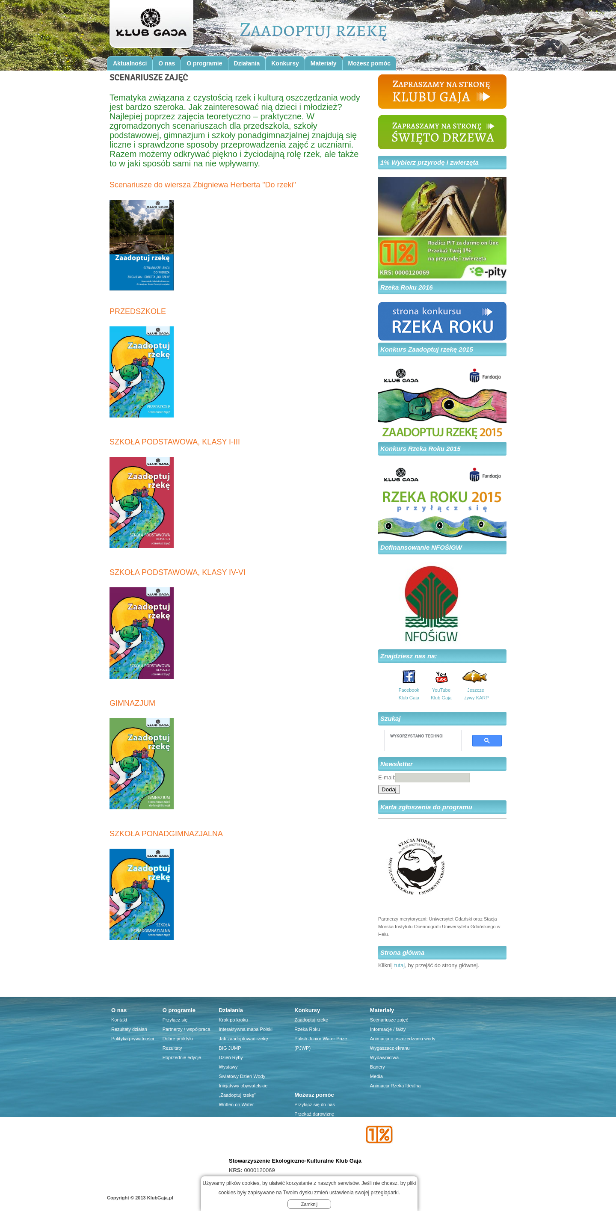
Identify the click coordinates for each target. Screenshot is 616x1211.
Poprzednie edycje (182, 1057)
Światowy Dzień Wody (242, 1076)
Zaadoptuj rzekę (311, 1019)
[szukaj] (416, 736)
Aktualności (130, 63)
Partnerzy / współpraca (186, 1029)
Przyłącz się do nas (314, 1104)
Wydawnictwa (384, 1057)
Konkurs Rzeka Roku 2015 (420, 448)
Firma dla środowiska (316, 1142)
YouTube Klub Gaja (441, 693)
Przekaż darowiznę (314, 1113)
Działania (247, 63)
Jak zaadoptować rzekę (243, 1038)
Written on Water (236, 1104)
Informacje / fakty (388, 1029)
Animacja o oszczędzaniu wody (402, 1038)
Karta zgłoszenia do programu (426, 807)
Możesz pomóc (369, 63)
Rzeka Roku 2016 (406, 287)
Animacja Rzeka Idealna (395, 1085)
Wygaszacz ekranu (390, 1048)
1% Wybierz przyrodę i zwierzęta (429, 162)
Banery (377, 1066)
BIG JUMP (230, 1048)
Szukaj (390, 718)
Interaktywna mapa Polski (245, 1029)
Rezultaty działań (129, 1029)
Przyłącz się (175, 1019)
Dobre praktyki (178, 1038)
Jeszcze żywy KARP (475, 693)
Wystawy (228, 1066)
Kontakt (119, 1019)
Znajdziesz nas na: (408, 656)
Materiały (324, 63)
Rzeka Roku (307, 1029)
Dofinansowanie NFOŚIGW (421, 547)
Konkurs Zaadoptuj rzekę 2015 (426, 349)
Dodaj (389, 789)
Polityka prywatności (132, 1038)
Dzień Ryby (231, 1057)
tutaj (399, 965)
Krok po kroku (233, 1019)
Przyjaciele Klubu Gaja (318, 1151)
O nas (166, 63)
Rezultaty (172, 1048)
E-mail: (386, 777)
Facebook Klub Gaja (409, 693)
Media (376, 1076)
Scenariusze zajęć (389, 1019)
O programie (204, 63)
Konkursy (285, 63)
